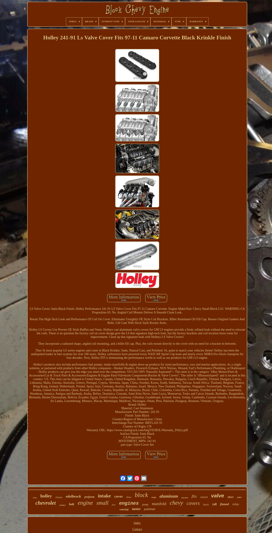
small (102, 503)
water (239, 497)
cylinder (62, 505)
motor (136, 509)
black (206, 504)
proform (89, 496)
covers (193, 503)
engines (129, 503)
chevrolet (45, 503)
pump (145, 504)
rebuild (204, 497)
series (35, 498)
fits (194, 496)
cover (118, 496)
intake (104, 495)
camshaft (124, 509)
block (141, 495)
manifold (159, 504)
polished (149, 509)
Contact (137, 529)
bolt (71, 504)
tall (214, 504)
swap (153, 497)
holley (46, 495)
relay (235, 504)
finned (224, 504)
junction (185, 498)
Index (137, 523)
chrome (58, 497)
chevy (176, 503)
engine (85, 503)
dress (128, 497)
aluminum (169, 496)
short (230, 497)
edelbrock (73, 496)
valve (217, 495)
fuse (114, 504)
